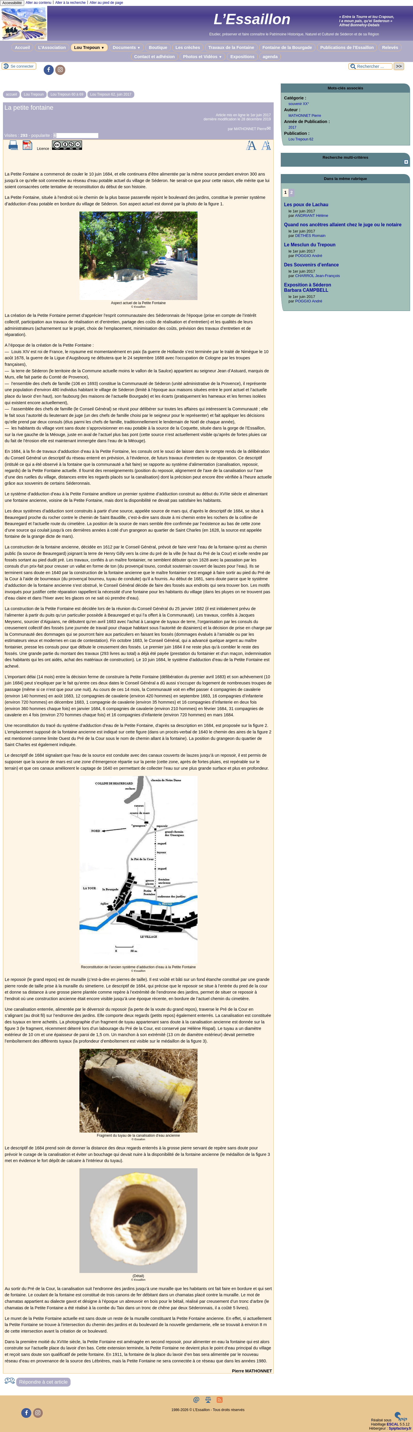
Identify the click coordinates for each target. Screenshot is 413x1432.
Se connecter (22, 66)
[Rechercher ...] (370, 66)
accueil (11, 94)
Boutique (158, 47)
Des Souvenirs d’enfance (311, 264)
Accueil (22, 47)
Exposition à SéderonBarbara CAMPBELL (307, 287)
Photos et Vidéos (202, 56)
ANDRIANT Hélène (311, 215)
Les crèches (188, 47)
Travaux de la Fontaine (231, 47)
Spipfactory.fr (400, 1428)
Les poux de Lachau (306, 204)
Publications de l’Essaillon (347, 47)
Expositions (242, 56)
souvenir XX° (298, 104)
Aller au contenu (38, 3)
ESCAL (393, 1424)
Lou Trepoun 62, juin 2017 (110, 94)
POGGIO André (308, 255)
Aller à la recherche (70, 3)
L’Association (52, 47)
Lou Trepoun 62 (300, 139)
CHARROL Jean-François (317, 275)
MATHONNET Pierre (250, 129)
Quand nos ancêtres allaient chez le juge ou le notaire (342, 224)
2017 (292, 127)
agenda (270, 56)
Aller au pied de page (106, 3)
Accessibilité (12, 3)
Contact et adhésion (154, 56)
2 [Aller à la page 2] (291, 192)
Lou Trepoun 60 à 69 (66, 94)
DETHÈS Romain (310, 235)
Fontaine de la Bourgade (287, 47)
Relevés (390, 47)
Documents (127, 47)
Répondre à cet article (43, 1382)
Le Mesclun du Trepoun (309, 244)
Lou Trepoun (89, 47)
